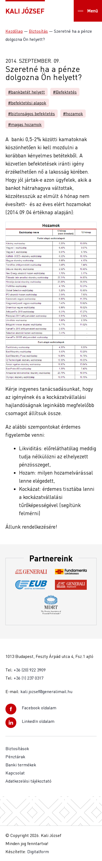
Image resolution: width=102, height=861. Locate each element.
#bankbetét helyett (26, 92)
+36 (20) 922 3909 (30, 670)
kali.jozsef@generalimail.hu (46, 691)
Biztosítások (17, 748)
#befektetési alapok (27, 102)
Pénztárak (15, 756)
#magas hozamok (25, 124)
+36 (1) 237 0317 (29, 678)
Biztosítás (38, 31)
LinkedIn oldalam (38, 721)
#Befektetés (65, 92)
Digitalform (38, 851)
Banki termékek (20, 764)
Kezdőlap (14, 31)
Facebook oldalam (39, 707)
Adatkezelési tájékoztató (28, 781)
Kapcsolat (15, 773)
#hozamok (73, 113)
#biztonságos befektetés (31, 113)
